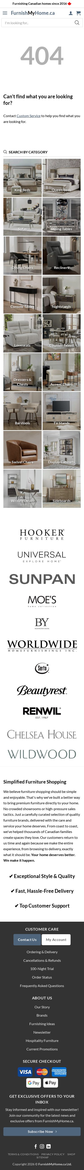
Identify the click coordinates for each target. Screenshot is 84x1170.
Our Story (42, 1007)
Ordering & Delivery (42, 952)
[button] (5, 13)
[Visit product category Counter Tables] (62, 333)
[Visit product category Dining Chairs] (22, 255)
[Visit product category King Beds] (22, 178)
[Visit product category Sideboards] (62, 489)
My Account (56, 940)
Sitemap (43, 1157)
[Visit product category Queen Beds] (62, 178)
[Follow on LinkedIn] (48, 1146)
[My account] (71, 13)
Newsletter (42, 1032)
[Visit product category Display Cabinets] (62, 450)
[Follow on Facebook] (36, 1146)
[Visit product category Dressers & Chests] (22, 372)
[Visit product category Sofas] (22, 217)
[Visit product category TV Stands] (62, 411)
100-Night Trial (42, 968)
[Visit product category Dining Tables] (62, 217)
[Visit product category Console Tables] (22, 294)
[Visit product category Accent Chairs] (62, 372)
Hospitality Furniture (42, 1040)
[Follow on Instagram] (42, 1146)
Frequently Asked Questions (42, 985)
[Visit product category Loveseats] (22, 333)
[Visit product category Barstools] (22, 411)
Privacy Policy (53, 1154)
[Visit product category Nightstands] (62, 294)
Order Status (42, 977)
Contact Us (27, 940)
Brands (42, 1015)
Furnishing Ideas (42, 1024)
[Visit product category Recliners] (62, 255)
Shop (71, 1154)
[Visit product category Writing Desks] (22, 489)
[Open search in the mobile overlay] (42, 22)
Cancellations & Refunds (42, 960)
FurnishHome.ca (33, 13)
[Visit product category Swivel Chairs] (22, 450)
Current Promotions (42, 1049)
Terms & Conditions (23, 1154)
